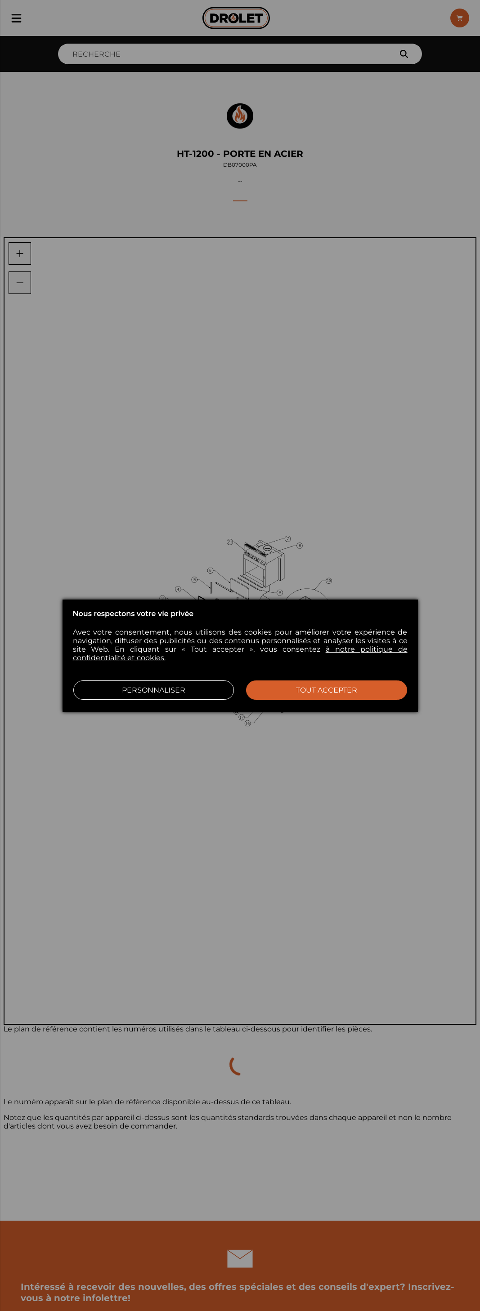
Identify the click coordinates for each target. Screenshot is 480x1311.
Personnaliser (153, 690)
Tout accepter (326, 690)
